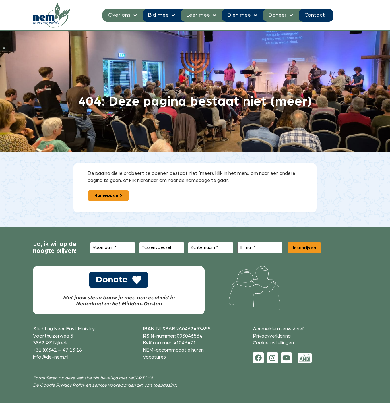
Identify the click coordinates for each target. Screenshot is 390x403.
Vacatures (154, 357)
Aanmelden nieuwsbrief (278, 328)
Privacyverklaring (272, 336)
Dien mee (242, 15)
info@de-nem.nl (50, 357)
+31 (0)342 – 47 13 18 (57, 350)
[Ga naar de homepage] (51, 15)
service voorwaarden (114, 385)
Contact (314, 15)
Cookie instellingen (273, 342)
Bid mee (161, 15)
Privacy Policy (70, 385)
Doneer (281, 15)
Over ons (122, 15)
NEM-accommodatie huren (173, 350)
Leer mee (201, 15)
